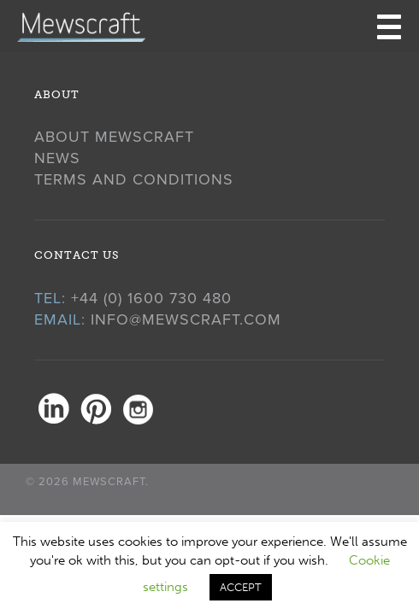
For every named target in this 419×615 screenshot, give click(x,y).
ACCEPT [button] (241, 587)
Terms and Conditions (133, 179)
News (57, 158)
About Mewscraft (114, 136)
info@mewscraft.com (186, 319)
